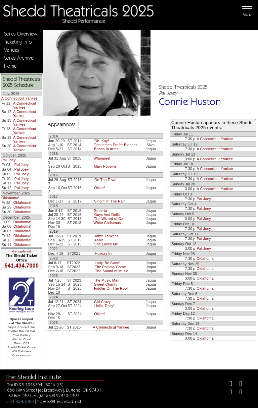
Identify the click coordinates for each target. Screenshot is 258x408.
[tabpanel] (106, 250)
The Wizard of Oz (108, 219)
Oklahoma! (10, 198)
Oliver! (99, 188)
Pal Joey (8, 160)
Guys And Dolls (107, 215)
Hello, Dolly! (104, 306)
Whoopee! (101, 158)
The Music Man (107, 280)
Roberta (100, 211)
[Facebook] (228, 384)
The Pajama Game (110, 267)
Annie (99, 240)
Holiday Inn (104, 253)
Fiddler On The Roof (111, 288)
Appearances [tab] (62, 124)
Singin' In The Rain (110, 201)
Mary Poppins (105, 166)
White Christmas (107, 223)
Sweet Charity (105, 284)
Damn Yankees (106, 236)
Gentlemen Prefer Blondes (115, 145)
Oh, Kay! (101, 141)
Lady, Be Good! (107, 263)
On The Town (105, 180)
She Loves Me (106, 244)
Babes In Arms (106, 149)
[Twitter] (237, 384)
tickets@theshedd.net (59, 401)
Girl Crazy (102, 302)
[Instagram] (228, 393)
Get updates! (21, 251)
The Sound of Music (111, 271)
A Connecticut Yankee (19, 98)
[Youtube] (237, 393)
